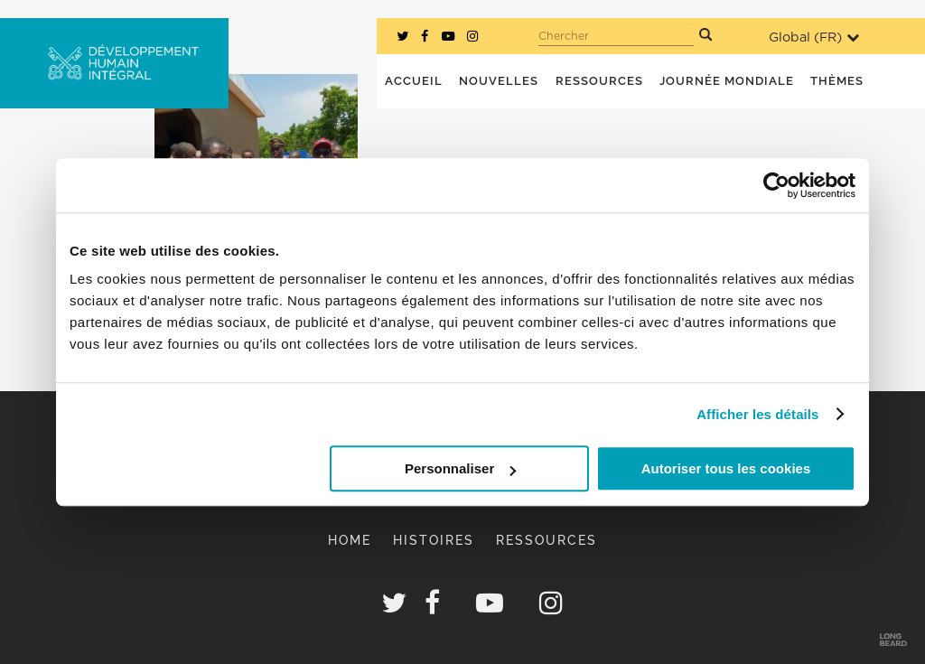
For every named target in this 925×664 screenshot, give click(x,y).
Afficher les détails (757, 414)
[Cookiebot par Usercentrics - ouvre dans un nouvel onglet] (776, 185)
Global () (814, 37)
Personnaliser (460, 468)
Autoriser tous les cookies (726, 468)
